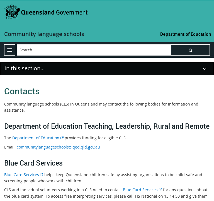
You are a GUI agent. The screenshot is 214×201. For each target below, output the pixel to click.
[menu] (9, 50)
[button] (190, 50)
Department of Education (37, 137)
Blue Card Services (23, 174)
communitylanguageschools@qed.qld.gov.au (58, 147)
